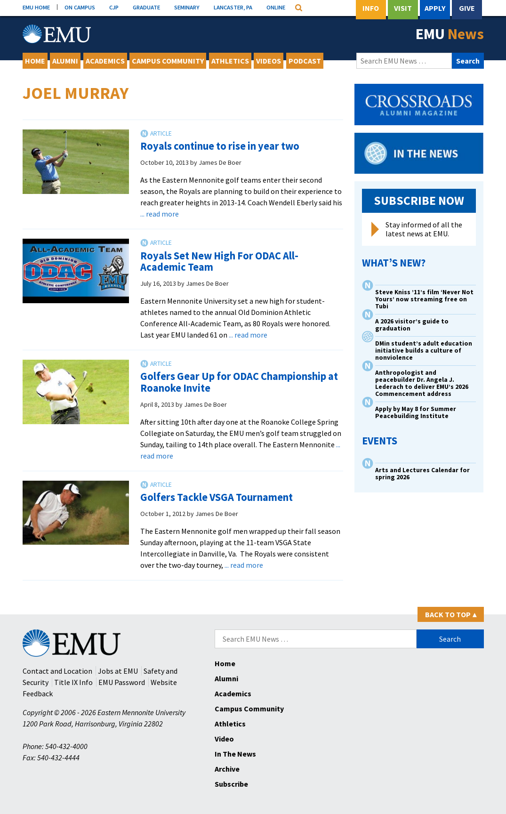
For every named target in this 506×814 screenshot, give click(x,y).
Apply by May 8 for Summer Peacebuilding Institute (415, 412)
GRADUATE (146, 7)
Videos (268, 60)
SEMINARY (187, 7)
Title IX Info (73, 682)
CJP (114, 7)
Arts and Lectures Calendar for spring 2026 (422, 473)
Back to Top (450, 614)
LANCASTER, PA (233, 7)
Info (370, 8)
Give (467, 8)
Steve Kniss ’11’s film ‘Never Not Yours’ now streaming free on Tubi (424, 299)
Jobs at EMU (118, 671)
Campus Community (168, 60)
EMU (450, 33)
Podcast (305, 60)
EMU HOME (36, 7)
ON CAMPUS (79, 7)
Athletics (230, 60)
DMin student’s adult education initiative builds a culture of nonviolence (423, 350)
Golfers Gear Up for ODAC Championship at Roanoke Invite (239, 382)
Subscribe (231, 784)
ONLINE (275, 7)
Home (35, 60)
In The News (235, 753)
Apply (435, 8)
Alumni (65, 60)
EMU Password (121, 682)
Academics (105, 60)
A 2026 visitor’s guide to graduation (412, 324)
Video (224, 738)
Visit (403, 8)
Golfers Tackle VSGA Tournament (216, 497)
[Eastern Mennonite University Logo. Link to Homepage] (57, 33)
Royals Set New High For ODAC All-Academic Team (219, 261)
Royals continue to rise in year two (219, 146)
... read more (159, 213)
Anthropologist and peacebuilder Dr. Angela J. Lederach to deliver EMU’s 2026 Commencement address (421, 383)
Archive (227, 769)
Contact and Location (57, 671)
